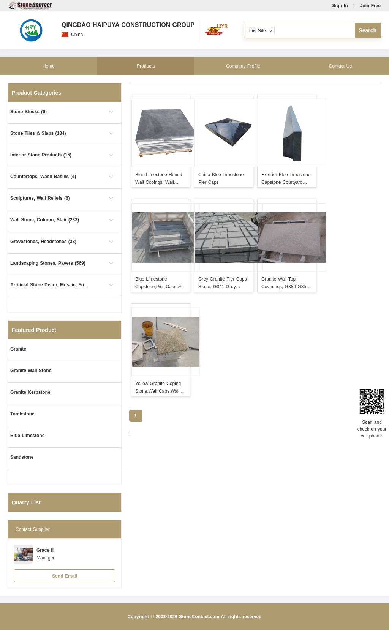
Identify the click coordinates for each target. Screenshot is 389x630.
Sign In (340, 5)
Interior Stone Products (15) (40, 155)
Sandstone (21, 457)
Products (146, 66)
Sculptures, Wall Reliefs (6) (40, 198)
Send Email (64, 576)
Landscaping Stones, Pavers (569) (47, 263)
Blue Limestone (27, 435)
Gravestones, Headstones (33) (43, 241)
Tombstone (22, 414)
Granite (18, 349)
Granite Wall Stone (30, 370)
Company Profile (243, 66)
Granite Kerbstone (30, 392)
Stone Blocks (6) (28, 111)
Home (49, 66)
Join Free (370, 5)
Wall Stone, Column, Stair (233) (44, 220)
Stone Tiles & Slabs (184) (38, 133)
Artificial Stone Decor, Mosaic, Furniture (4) (50, 284)
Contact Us (340, 66)
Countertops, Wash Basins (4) (43, 176)
